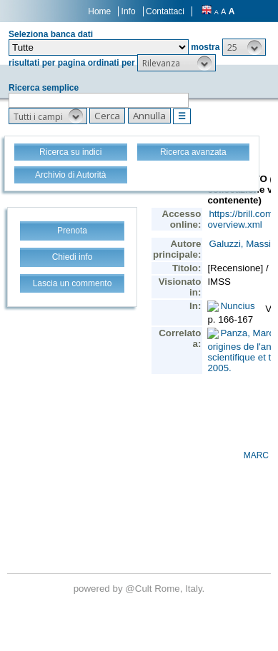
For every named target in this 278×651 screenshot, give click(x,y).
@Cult (139, 588)
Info (128, 11)
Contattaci (165, 11)
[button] (244, 47)
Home (99, 11)
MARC (256, 455)
